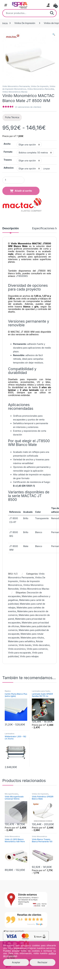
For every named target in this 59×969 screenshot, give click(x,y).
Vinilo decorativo (41, 645)
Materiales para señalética (21, 641)
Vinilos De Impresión (24, 23)
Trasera (8, 159)
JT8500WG (22, 276)
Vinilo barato (25, 645)
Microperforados (11, 794)
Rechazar (42, 962)
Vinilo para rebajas (29, 656)
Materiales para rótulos (32, 637)
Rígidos (8, 691)
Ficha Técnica (12, 117)
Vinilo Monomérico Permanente (16, 86)
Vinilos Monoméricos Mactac (15, 92)
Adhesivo (9, 167)
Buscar (52, 13)
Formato (8, 151)
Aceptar (16, 962)
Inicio (5, 23)
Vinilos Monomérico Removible (40, 89)
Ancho (7, 143)
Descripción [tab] (10, 228)
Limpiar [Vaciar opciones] (46, 168)
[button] (53, 34)
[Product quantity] (13, 180)
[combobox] (25, 13)
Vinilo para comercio (37, 649)
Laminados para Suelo (41, 691)
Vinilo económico (16, 649)
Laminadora (9, 734)
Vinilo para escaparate (19, 652)
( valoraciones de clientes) (28, 107)
